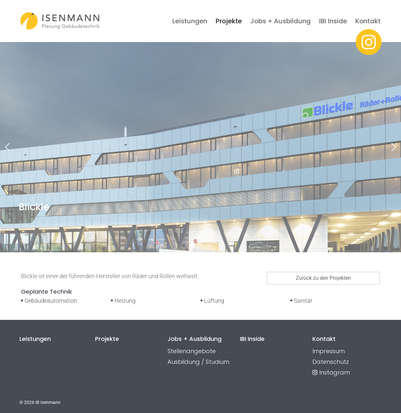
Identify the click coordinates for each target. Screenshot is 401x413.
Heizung (124, 300)
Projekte (229, 21)
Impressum (328, 351)
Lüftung (214, 300)
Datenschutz (330, 362)
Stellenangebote (192, 351)
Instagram (331, 372)
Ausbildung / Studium (198, 362)
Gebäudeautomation (51, 300)
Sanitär (303, 300)
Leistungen (189, 21)
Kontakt (368, 21)
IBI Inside (333, 21)
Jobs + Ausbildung (280, 21)
